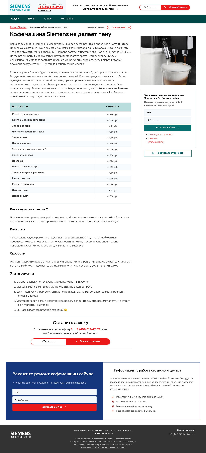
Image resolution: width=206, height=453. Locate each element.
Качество (152, 138)
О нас (48, 18)
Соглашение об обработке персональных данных (102, 447)
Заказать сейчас (168, 128)
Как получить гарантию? (160, 134)
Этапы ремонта (156, 141)
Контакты (67, 18)
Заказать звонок (88, 341)
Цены (31, 18)
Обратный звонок (175, 7)
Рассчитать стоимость (168, 153)
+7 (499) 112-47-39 (50, 7)
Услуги (14, 18)
